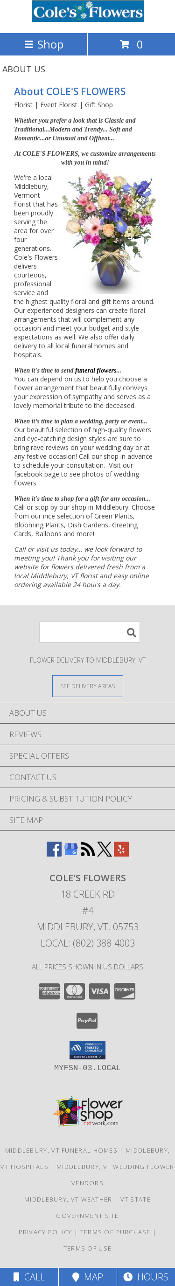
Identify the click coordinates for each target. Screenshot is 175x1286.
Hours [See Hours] (145, 1277)
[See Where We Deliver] (87, 685)
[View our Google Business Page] (70, 853)
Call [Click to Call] (29, 1277)
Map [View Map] (87, 1277)
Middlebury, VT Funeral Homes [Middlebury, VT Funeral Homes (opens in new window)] (61, 1150)
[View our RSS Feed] (87, 853)
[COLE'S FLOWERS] (88, 19)
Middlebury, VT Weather (68, 1199)
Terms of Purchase (115, 1232)
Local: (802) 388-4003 (88, 943)
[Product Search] (89, 632)
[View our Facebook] (54, 853)
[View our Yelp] (121, 853)
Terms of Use (87, 1248)
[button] (87, 1050)
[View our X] (104, 853)
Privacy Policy (45, 1232)
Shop (43, 44)
